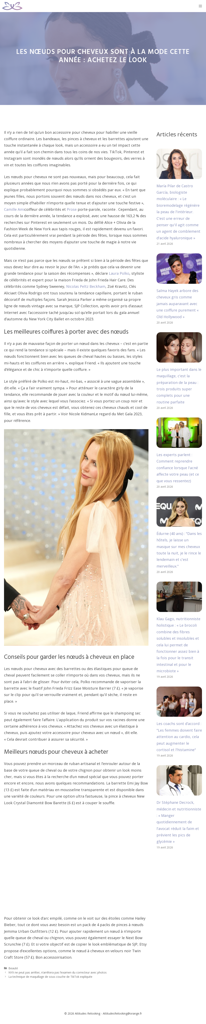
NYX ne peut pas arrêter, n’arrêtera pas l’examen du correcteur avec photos (57, 972)
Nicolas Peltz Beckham (85, 286)
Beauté (13, 968)
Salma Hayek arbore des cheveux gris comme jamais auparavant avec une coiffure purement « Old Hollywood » (178, 303)
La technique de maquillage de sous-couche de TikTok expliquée (50, 977)
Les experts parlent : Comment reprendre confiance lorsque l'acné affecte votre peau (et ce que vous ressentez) (178, 467)
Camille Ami (14, 209)
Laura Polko (119, 273)
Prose (72, 209)
